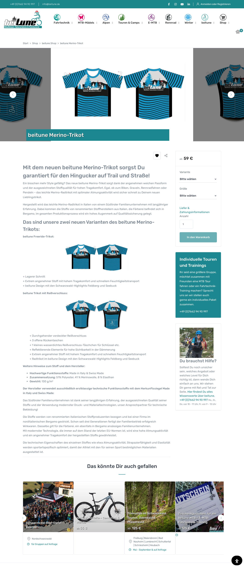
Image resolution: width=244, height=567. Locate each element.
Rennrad (170, 19)
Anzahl (184, 216)
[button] (238, 32)
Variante (185, 172)
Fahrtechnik (62, 19)
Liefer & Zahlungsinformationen (195, 210)
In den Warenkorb (198, 237)
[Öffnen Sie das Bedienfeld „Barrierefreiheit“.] (236, 560)
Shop (223, 19)
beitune (206, 19)
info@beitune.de (51, 4)
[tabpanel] (122, 94)
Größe (183, 188)
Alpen (106, 19)
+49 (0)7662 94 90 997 (22, 4)
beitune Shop (49, 43)
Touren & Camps (129, 19)
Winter (189, 19)
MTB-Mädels (86, 19)
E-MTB (152, 19)
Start (25, 43)
